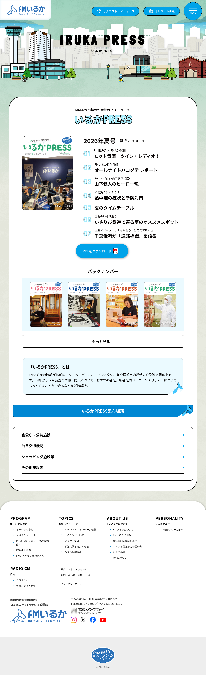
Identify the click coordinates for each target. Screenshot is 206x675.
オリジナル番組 (24, 529)
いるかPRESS (72, 540)
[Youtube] (103, 620)
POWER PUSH (24, 550)
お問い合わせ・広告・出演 (75, 575)
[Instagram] (74, 620)
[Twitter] (83, 619)
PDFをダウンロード (100, 251)
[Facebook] (93, 620)
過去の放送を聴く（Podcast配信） (32, 542)
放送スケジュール (26, 535)
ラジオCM (22, 580)
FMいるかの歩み (122, 535)
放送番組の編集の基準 (125, 540)
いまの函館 (119, 552)
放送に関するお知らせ (77, 546)
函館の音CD (119, 557)
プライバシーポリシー (73, 583)
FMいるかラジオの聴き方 (30, 555)
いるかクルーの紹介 (172, 529)
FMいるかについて (123, 529)
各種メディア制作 (26, 585)
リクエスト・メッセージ (74, 569)
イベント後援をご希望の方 (127, 546)
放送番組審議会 (73, 552)
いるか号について (74, 535)
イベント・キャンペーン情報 (80, 529)
